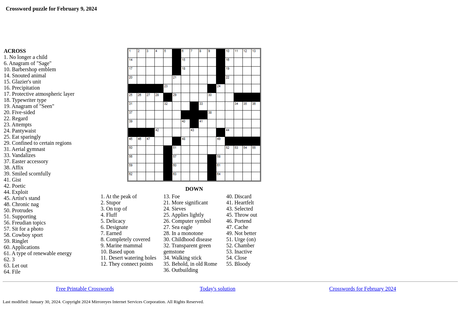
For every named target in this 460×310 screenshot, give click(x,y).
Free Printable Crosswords (85, 289)
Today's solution (217, 289)
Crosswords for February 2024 (362, 289)
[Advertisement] (180, 16)
